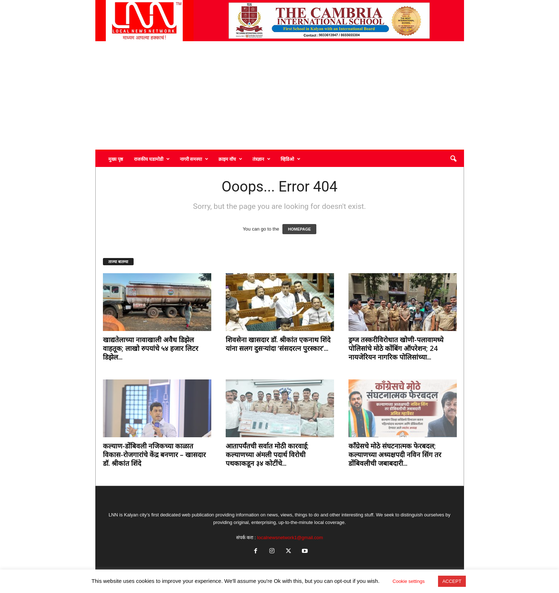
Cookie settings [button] (409, 581)
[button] (453, 159)
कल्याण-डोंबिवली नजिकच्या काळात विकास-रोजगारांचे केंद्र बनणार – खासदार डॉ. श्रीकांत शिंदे (154, 454)
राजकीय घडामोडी (152, 159)
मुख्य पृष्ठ (115, 159)
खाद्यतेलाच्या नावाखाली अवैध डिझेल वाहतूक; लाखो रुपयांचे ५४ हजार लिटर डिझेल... (150, 348)
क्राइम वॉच (230, 159)
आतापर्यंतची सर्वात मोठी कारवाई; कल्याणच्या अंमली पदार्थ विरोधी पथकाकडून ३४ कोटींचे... (267, 454)
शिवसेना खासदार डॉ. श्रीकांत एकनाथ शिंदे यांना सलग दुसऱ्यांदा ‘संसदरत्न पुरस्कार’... (278, 344)
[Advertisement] (279, 95)
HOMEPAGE (299, 229)
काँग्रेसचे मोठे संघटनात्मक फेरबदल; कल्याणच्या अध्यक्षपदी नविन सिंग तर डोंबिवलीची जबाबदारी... (394, 454)
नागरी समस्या (194, 159)
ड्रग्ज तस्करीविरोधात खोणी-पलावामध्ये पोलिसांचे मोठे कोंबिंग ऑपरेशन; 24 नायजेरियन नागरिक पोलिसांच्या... (395, 348)
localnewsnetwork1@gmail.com (290, 537)
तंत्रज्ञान (261, 159)
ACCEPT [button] (452, 581)
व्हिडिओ (290, 159)
